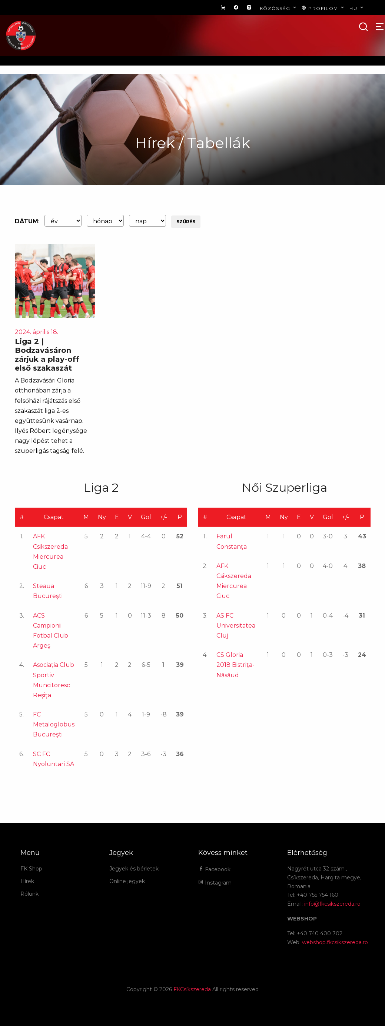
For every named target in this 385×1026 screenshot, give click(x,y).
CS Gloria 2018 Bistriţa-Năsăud (235, 664)
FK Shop (31, 868)
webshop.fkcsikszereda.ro (335, 942)
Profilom (324, 8)
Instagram (215, 882)
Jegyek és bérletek (134, 868)
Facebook (214, 869)
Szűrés (185, 221)
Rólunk (29, 893)
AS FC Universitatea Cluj (235, 625)
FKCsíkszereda (192, 989)
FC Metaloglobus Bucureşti (53, 724)
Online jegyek (127, 881)
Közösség (279, 8)
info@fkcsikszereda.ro (332, 903)
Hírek (27, 881)
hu (357, 8)
